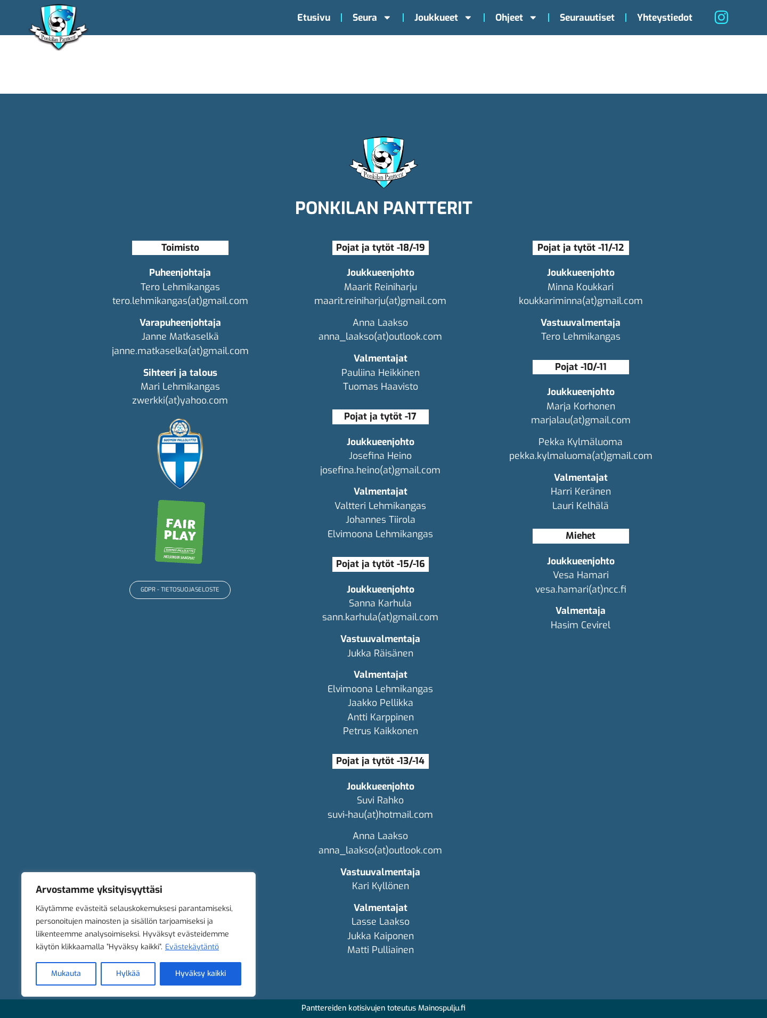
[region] (138, 934)
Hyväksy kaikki (200, 973)
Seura (372, 17)
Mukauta (66, 973)
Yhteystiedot (664, 17)
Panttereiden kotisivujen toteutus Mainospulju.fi (383, 1008)
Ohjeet (516, 17)
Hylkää (128, 973)
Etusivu (313, 17)
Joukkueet (443, 17)
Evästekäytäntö (192, 947)
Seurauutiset (587, 17)
